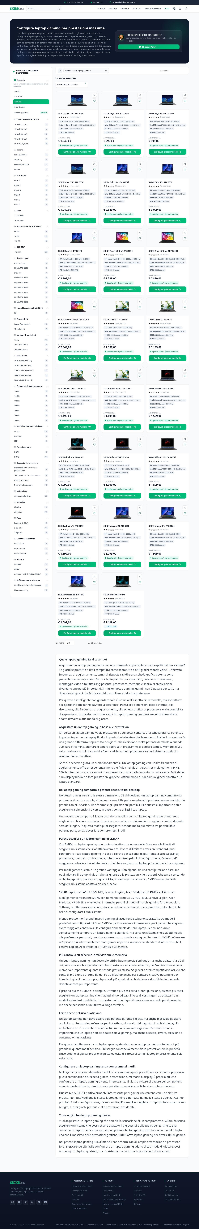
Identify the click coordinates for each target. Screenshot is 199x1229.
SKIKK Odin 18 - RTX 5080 (160, 182)
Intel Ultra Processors (31, 485)
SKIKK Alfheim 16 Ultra (114, 594)
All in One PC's (140, 1195)
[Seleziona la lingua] (174, 8)
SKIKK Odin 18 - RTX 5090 (70, 251)
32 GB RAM (18, 215)
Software (124, 8)
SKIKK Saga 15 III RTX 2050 (116, 113)
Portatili (101, 8)
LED (31, 441)
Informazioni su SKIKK (112, 1186)
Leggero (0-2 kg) (31, 523)
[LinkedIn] (45, 1202)
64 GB (31, 231)
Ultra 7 (31, 195)
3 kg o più (31, 532)
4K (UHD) (31, 159)
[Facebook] (38, 1202)
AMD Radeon (31, 263)
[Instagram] (12, 1202)
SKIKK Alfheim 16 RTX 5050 (116, 457)
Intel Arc (31, 273)
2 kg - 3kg (31, 527)
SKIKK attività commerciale (114, 1199)
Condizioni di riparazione (149, 1225)
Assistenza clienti (153, 8)
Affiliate (106, 1213)
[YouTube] (19, 1202)
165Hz (31, 401)
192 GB (31, 241)
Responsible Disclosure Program (176, 1225)
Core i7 (31, 180)
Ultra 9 (31, 204)
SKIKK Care (169, 1190)
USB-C (31, 569)
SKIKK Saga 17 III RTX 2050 (161, 113)
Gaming (17, 102)
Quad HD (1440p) (31, 164)
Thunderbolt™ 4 (31, 344)
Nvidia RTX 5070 (31, 292)
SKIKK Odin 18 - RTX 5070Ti (116, 182)
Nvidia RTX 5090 (31, 302)
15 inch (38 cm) (31, 129)
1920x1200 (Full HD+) (31, 365)
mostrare (60, 643)
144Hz (31, 396)
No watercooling (31, 590)
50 (31, 313)
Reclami (75, 1199)
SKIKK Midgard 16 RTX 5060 (162, 526)
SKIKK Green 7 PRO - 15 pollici (72, 388)
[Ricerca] (58, 8)
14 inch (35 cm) (31, 124)
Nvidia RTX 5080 (31, 297)
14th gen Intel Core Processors (31, 475)
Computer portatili (142, 1186)
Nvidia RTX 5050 (31, 282)
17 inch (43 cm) (31, 139)
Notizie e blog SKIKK (111, 1195)
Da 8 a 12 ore (31, 548)
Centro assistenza (79, 1208)
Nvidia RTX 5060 (31, 287)
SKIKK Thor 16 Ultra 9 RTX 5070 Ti (73, 319)
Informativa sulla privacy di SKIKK (69, 1225)
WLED (31, 431)
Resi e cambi (77, 1195)
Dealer (106, 1208)
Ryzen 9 (31, 190)
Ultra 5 (31, 199)
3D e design (19, 107)
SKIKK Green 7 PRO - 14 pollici (117, 388)
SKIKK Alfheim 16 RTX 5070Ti (162, 457)
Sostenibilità (108, 1190)
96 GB (31, 236)
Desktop (113, 8)
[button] (31, 80)
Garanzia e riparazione (81, 1204)
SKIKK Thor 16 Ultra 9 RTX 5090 (118, 251)
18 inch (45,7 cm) (31, 143)
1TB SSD (31, 252)
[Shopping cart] (186, 8)
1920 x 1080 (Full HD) (31, 360)
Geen (31, 340)
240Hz (31, 415)
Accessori (137, 8)
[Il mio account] (180, 8)
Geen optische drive (31, 496)
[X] (25, 1202)
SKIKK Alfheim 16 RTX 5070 (70, 526)
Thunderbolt (31, 328)
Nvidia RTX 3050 (31, 268)
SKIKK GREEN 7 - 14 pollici (116, 319)
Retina (31, 169)
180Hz (31, 405)
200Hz (31, 410)
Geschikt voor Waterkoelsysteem (31, 585)
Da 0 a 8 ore (31, 543)
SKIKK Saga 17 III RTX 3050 (70, 182)
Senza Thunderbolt (31, 324)
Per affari (18, 96)
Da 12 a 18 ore (31, 553)
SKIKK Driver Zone (172, 1199)
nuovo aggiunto (31, 112)
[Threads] (32, 1202)
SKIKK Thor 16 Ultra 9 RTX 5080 (163, 251)
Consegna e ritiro (79, 1190)
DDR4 (31, 452)
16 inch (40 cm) (31, 134)
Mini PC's (138, 1190)
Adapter (31, 564)
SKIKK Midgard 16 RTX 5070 (71, 594)
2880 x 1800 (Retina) (31, 375)
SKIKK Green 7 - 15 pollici (160, 319)
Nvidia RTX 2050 (31, 277)
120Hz (31, 391)
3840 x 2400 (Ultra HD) (31, 380)
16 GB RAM (18, 220)
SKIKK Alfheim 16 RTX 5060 (161, 388)
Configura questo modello (77, 151)
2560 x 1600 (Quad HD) (31, 370)
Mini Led (31, 436)
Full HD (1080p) (31, 154)
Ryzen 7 (31, 185)
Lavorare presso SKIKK (112, 1204)
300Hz (31, 420)
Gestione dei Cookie (95, 1225)
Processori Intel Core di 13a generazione (31, 469)
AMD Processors (31, 480)
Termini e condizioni (127, 1225)
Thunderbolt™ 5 (31, 349)
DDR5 (31, 457)
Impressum (111, 1225)
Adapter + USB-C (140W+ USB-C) (31, 574)
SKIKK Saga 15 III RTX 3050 (70, 113)
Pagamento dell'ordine (81, 1186)
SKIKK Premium (171, 1195)
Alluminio (31, 512)
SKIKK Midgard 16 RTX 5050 (116, 526)
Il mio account (171, 1186)
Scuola (17, 91)
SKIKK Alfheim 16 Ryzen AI (70, 457)
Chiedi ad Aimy (149, 47)
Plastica (31, 507)
